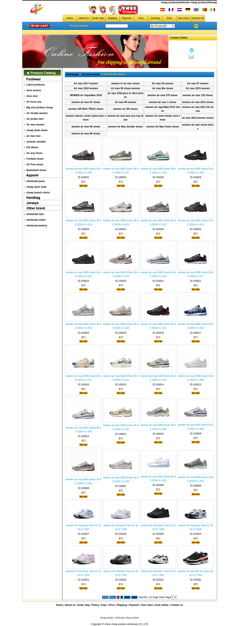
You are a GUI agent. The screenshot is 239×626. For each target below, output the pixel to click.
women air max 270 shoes (162, 95)
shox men (32, 96)
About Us (84, 18)
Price (169, 18)
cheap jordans (169, 2)
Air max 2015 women (198, 88)
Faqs (104, 605)
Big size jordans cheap (39, 107)
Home (69, 18)
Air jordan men (35, 118)
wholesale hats (35, 214)
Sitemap (212, 2)
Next (127, 597)
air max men (33, 136)
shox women (33, 90)
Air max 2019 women (86, 88)
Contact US (198, 18)
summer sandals (36, 141)
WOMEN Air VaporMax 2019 (86, 95)
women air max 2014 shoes (198, 102)
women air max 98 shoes (85, 133)
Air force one (33, 101)
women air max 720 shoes (198, 95)
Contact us (176, 605)
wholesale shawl (36, 219)
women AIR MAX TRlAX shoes (85, 108)
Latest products (35, 84)
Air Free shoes (34, 164)
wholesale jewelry (36, 225)
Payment (126, 18)
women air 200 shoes (125, 108)
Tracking (155, 18)
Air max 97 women (197, 83)
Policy (95, 605)
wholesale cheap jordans (192, 2)
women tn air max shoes (125, 83)
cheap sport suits (36, 186)
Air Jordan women (37, 113)
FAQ (140, 18)
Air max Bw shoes (162, 88)
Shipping (112, 18)
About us (70, 605)
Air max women (35, 124)
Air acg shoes (34, 153)
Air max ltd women (163, 83)
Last (134, 597)
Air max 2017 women (86, 83)
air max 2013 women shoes (198, 117)
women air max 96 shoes (85, 126)
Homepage (72, 74)
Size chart (147, 605)
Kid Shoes (32, 147)
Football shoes (35, 158)
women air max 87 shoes (85, 102)
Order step (98, 18)
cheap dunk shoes (37, 130)
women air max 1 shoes (162, 102)
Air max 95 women (125, 102)
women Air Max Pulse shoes (162, 126)
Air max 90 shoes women (125, 88)
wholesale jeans (35, 181)
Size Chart (183, 18)
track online (161, 605)
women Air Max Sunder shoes (125, 126)
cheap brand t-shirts (38, 192)
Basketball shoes (36, 170)
